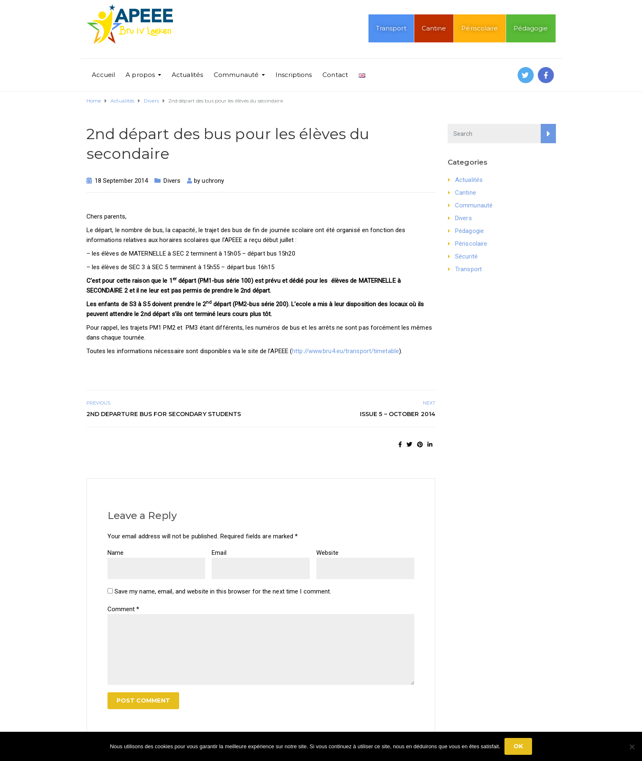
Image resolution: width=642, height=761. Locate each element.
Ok (518, 746)
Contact (335, 75)
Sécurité (466, 256)
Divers (171, 180)
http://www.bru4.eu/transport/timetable (345, 351)
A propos (140, 75)
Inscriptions (293, 75)
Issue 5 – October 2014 (397, 414)
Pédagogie (531, 28)
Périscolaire (479, 28)
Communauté (236, 75)
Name (115, 552)
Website (327, 552)
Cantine (434, 28)
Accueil (103, 75)
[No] (632, 746)
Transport (391, 28)
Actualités (187, 75)
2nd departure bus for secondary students (163, 414)
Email (219, 552)
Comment (123, 609)
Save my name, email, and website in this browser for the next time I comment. (223, 591)
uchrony (213, 180)
